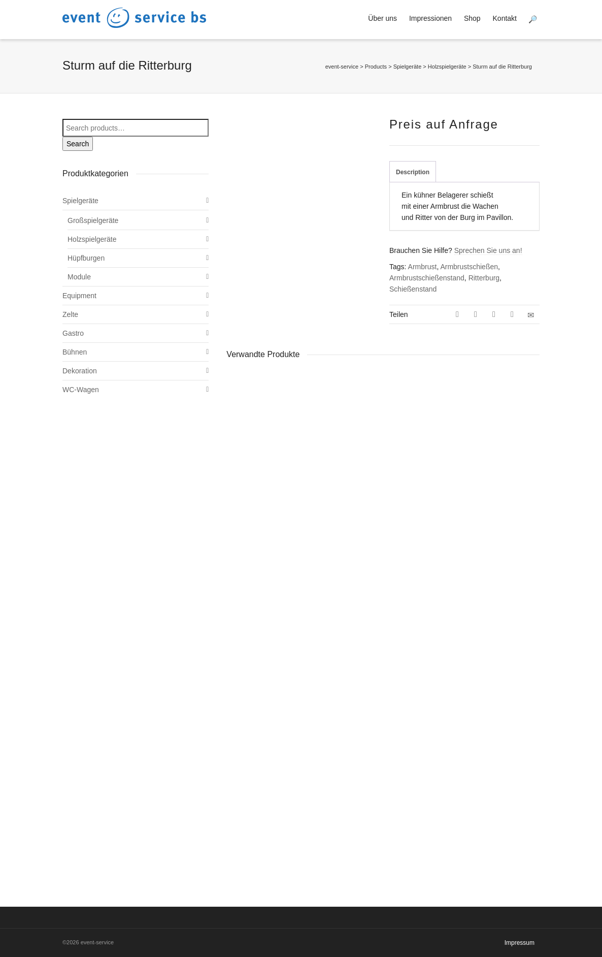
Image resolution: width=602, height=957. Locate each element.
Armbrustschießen (469, 267)
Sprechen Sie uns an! (488, 250)
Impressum (519, 942)
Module (79, 277)
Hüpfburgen (86, 258)
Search (77, 144)
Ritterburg (484, 278)
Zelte (70, 314)
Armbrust (422, 267)
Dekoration (79, 371)
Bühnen (74, 352)
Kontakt (505, 18)
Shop (472, 18)
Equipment (79, 296)
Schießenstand (413, 289)
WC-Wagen (80, 390)
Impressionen (430, 18)
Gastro (73, 333)
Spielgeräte (80, 201)
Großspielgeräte (93, 220)
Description (412, 172)
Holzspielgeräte (92, 239)
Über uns (382, 18)
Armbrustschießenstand (426, 278)
